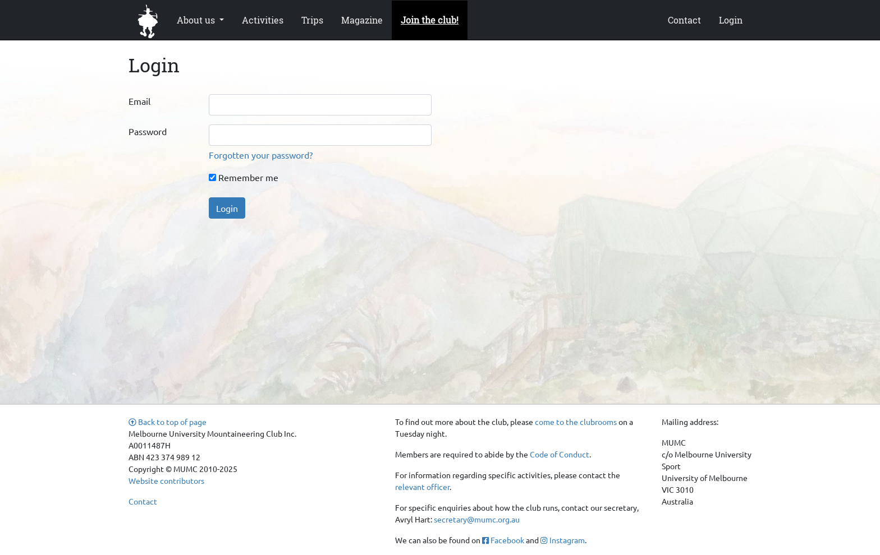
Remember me (243, 177)
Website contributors (166, 480)
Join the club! (430, 20)
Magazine (362, 20)
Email (139, 101)
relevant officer (422, 487)
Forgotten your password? (261, 154)
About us (197, 20)
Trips (312, 20)
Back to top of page (168, 422)
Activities (262, 20)
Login (730, 20)
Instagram (562, 540)
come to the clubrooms (576, 422)
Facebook (503, 540)
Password (148, 131)
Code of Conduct (559, 454)
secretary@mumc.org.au (477, 519)
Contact (684, 20)
